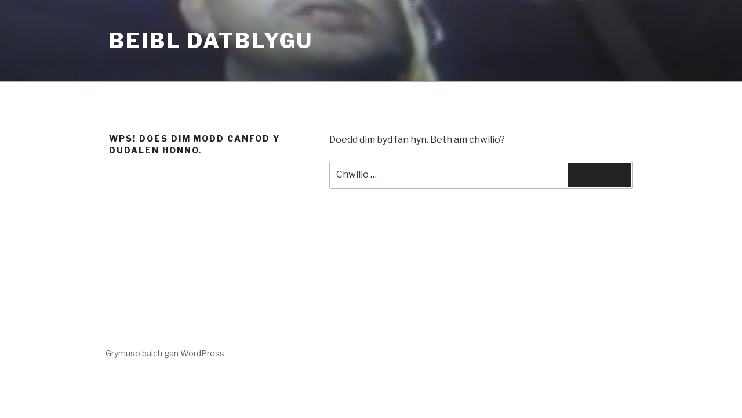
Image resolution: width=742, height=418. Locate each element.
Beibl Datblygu (211, 40)
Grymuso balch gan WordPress (165, 353)
